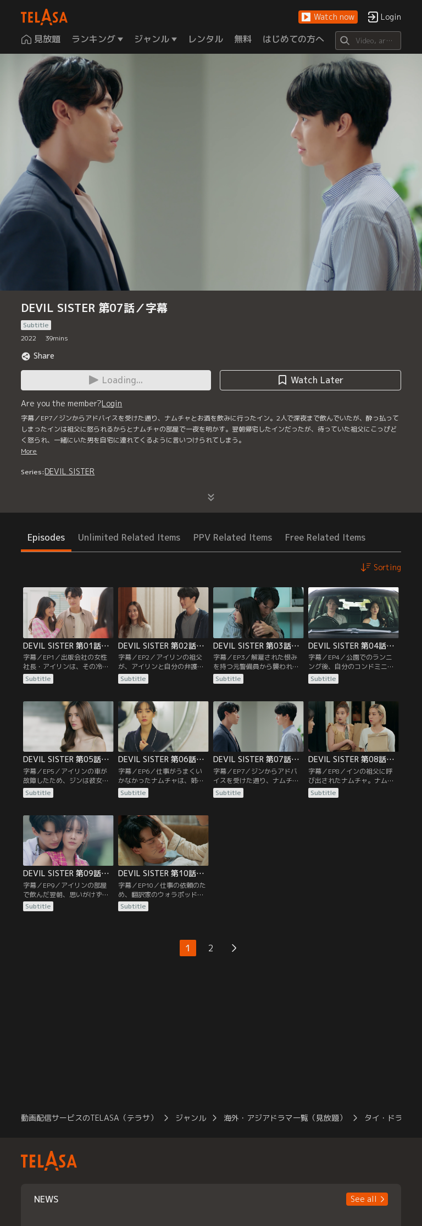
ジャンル (190, 1118)
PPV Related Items (232, 537)
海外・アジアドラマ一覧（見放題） (285, 1118)
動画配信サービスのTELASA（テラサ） (89, 1118)
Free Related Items (325, 537)
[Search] (368, 40)
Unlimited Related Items (129, 537)
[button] (328, 17)
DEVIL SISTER (70, 471)
